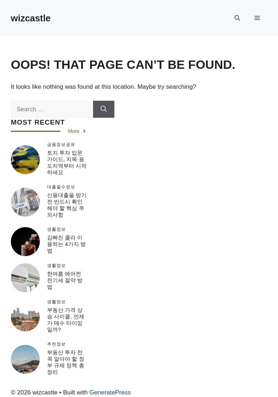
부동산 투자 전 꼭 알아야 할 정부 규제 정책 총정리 (65, 362)
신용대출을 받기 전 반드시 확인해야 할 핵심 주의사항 (67, 205)
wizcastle (31, 18)
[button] (237, 18)
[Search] (103, 109)
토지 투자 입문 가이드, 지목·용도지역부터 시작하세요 (67, 162)
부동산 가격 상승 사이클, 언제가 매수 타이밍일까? (65, 320)
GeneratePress (110, 392)
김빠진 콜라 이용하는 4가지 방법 (66, 244)
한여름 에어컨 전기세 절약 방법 (65, 280)
